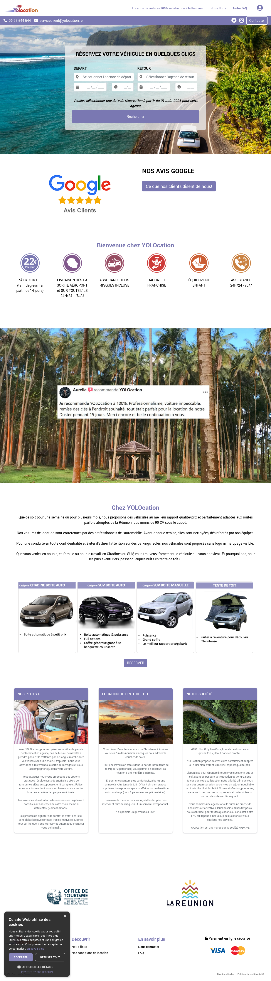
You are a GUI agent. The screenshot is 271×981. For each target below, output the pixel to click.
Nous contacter (148, 947)
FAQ (141, 953)
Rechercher (135, 116)
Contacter (257, 20)
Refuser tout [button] (50, 957)
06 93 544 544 (17, 20)
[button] (37, 966)
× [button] (64, 916)
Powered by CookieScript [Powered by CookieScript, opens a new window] (37, 972)
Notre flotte (79, 947)
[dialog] (37, 944)
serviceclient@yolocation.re (58, 20)
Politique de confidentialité (250, 974)
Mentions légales (225, 974)
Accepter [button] (21, 957)
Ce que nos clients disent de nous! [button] (179, 186)
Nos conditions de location (90, 953)
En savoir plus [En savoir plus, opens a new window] (35, 948)
